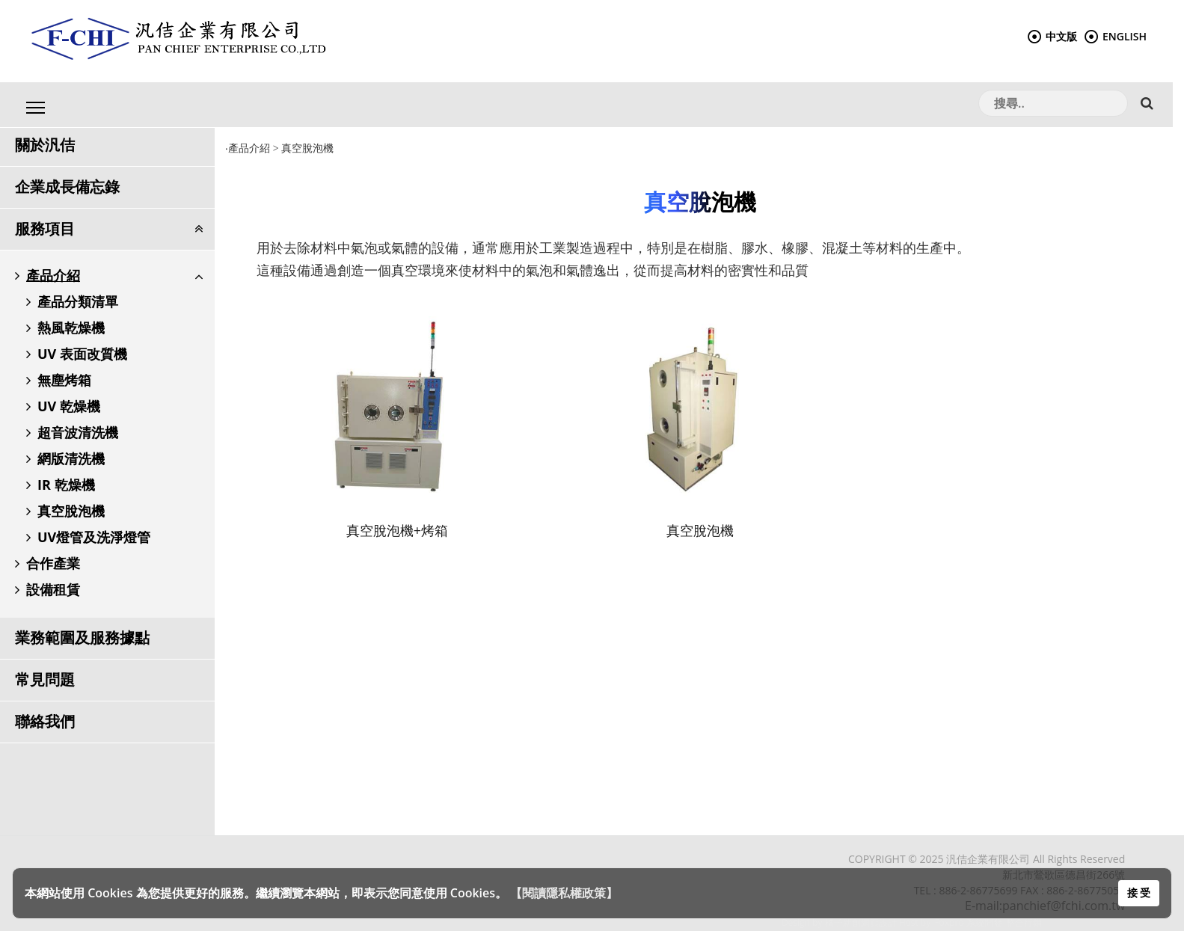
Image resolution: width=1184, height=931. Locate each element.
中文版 (1052, 36)
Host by (915, 922)
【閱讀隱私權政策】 (564, 893)
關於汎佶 (45, 145)
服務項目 (45, 228)
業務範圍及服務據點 (82, 637)
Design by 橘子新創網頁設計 (840, 922)
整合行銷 (1024, 922)
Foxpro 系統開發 (968, 922)
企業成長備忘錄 (67, 186)
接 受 (1139, 892)
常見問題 (45, 679)
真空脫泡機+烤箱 (397, 530)
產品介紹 (249, 148)
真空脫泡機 (309, 148)
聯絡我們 (45, 721)
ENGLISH (1116, 36)
